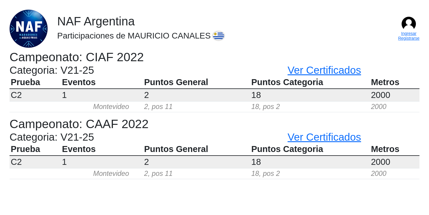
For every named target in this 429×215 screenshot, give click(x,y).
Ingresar (408, 33)
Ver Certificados (324, 70)
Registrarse (408, 38)
